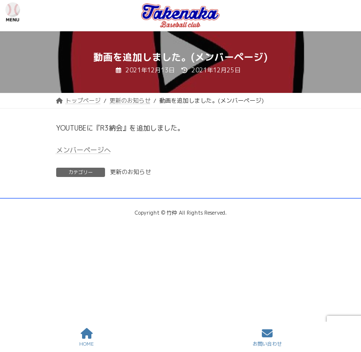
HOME (86, 337)
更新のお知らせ (130, 172)
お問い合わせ (267, 337)
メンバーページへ (83, 149)
